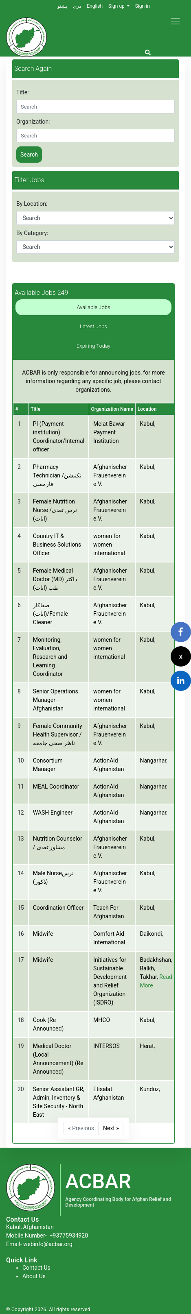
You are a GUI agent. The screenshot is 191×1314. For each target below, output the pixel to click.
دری (77, 6)
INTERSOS (106, 1046)
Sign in (142, 6)
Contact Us (36, 1267)
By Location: (31, 203)
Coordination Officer (58, 907)
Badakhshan (155, 960)
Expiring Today (93, 346)
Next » (111, 1128)
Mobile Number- (47, 1235)
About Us (34, 1276)
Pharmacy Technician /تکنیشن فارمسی (57, 475)
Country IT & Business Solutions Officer (57, 544)
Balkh (147, 968)
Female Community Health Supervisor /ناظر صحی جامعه (57, 734)
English (95, 6)
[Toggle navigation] (175, 21)
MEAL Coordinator (56, 786)
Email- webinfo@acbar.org (39, 1244)
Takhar (148, 977)
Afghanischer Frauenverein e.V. (110, 475)
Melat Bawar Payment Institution (109, 432)
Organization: (33, 121)
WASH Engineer (52, 812)
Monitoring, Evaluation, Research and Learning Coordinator (50, 656)
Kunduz (149, 1089)
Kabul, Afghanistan (30, 1227)
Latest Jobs (93, 326)
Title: (22, 92)
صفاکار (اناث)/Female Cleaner (50, 613)
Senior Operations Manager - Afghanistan (55, 700)
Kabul (147, 424)
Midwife (43, 933)
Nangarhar (153, 760)
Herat (147, 1046)
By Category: (32, 233)
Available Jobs (93, 307)
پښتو (62, 6)
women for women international (109, 544)
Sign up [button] (117, 6)
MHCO (101, 1020)
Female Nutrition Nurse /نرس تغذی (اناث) (55, 510)
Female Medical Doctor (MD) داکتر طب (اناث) (55, 579)
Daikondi (151, 933)
